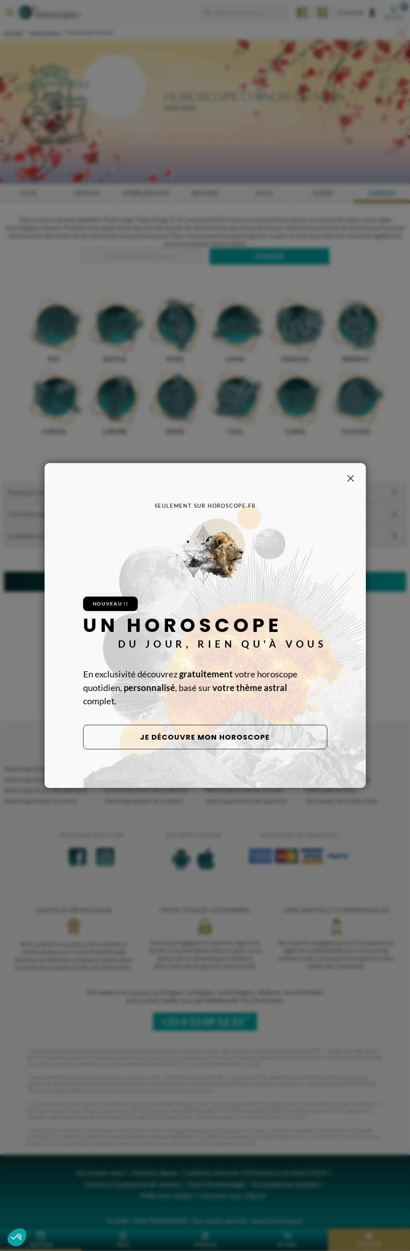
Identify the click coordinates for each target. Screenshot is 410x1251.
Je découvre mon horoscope (205, 737)
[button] (17, 1237)
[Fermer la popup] (350, 478)
